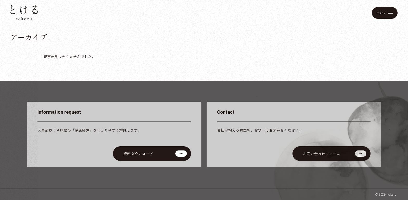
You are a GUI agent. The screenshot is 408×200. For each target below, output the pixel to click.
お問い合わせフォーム (321, 153)
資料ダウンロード (138, 153)
